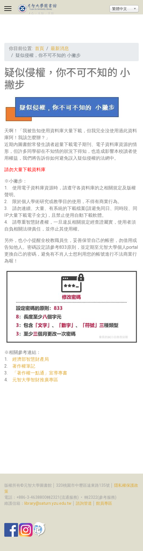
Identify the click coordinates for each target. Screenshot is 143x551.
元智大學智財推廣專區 (35, 379)
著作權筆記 (23, 366)
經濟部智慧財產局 (30, 359)
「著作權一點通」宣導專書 (39, 373)
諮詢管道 (84, 503)
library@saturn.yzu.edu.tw (48, 503)
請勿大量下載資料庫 (24, 169)
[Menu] (7, 8)
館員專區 (104, 503)
